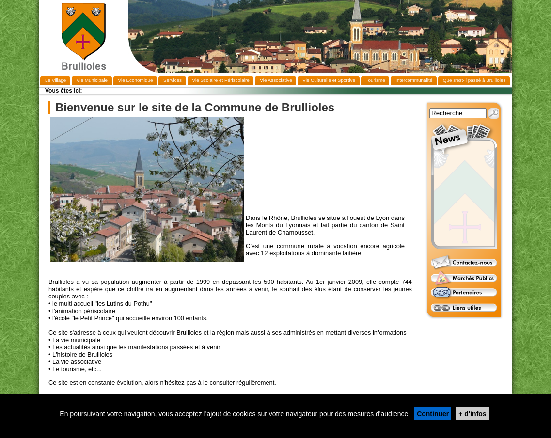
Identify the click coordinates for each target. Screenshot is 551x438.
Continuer (433, 414)
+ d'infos (472, 414)
